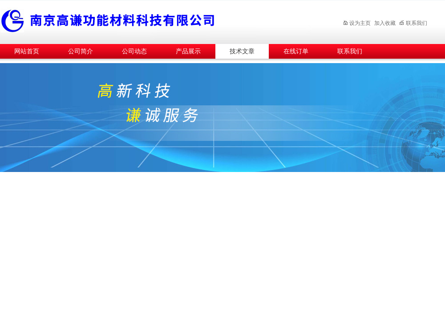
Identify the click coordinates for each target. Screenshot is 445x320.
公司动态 (134, 51)
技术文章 (242, 51)
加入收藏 (385, 23)
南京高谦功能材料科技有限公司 (156, 20)
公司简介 (80, 51)
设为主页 (357, 23)
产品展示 (188, 51)
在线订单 (295, 51)
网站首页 (26, 51)
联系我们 (413, 23)
